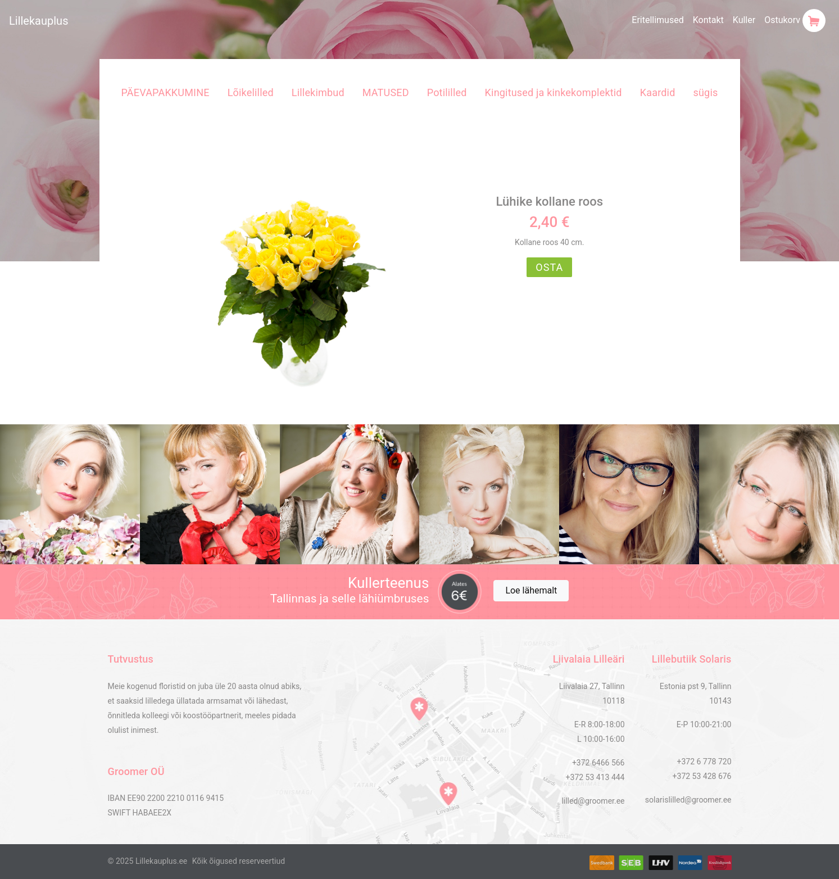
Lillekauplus (38, 21)
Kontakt (708, 20)
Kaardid (657, 92)
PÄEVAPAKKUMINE (165, 92)
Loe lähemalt (531, 590)
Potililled (447, 92)
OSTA (549, 267)
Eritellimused (657, 20)
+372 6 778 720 (704, 761)
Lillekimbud (318, 92)
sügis (705, 92)
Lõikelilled (251, 92)
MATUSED (385, 92)
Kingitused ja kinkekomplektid (553, 92)
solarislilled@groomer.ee (688, 799)
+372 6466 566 (598, 762)
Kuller (744, 20)
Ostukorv (795, 20)
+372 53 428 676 (702, 776)
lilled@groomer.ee (592, 800)
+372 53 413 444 (595, 777)
